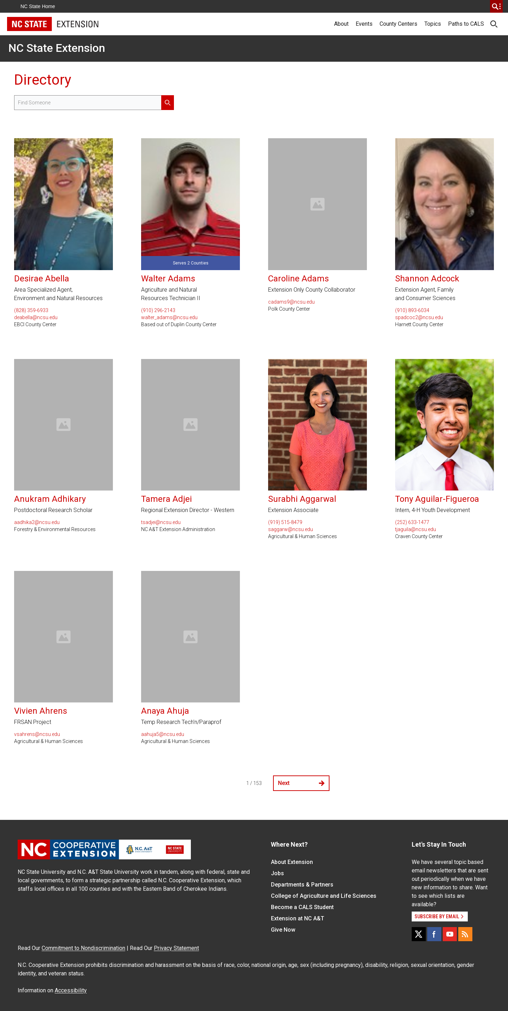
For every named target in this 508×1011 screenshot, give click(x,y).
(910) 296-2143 (158, 310)
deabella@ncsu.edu (36, 317)
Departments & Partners (302, 884)
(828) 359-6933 (31, 310)
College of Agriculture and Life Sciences (323, 896)
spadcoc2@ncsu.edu (419, 317)
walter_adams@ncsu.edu (169, 317)
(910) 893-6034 (412, 310)
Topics (432, 23)
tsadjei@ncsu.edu (161, 522)
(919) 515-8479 (285, 522)
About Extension (292, 862)
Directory (42, 80)
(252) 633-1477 (412, 522)
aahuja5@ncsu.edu (162, 734)
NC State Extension (56, 48)
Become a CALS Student (302, 907)
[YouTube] (450, 934)
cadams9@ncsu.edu (291, 302)
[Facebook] (434, 934)
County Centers (398, 23)
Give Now (283, 929)
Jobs (277, 873)
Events (364, 23)
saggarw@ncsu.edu (290, 529)
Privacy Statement (176, 948)
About (341, 23)
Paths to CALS (466, 23)
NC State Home (37, 6)
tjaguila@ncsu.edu (415, 529)
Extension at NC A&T (297, 918)
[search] (496, 6)
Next (301, 783)
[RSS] (465, 934)
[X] (419, 934)
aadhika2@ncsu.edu (37, 522)
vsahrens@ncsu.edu (37, 734)
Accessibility (71, 990)
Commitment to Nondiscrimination (83, 948)
